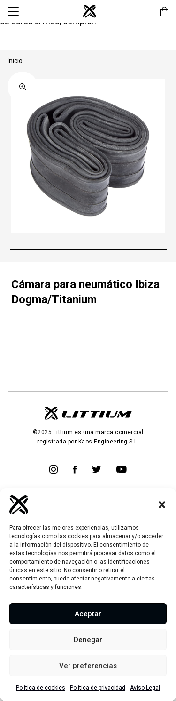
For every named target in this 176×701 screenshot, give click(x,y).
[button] (162, 504)
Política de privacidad (97, 688)
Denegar (88, 640)
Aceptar (88, 614)
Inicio (15, 60)
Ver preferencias (88, 665)
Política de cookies (40, 688)
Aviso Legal (145, 688)
